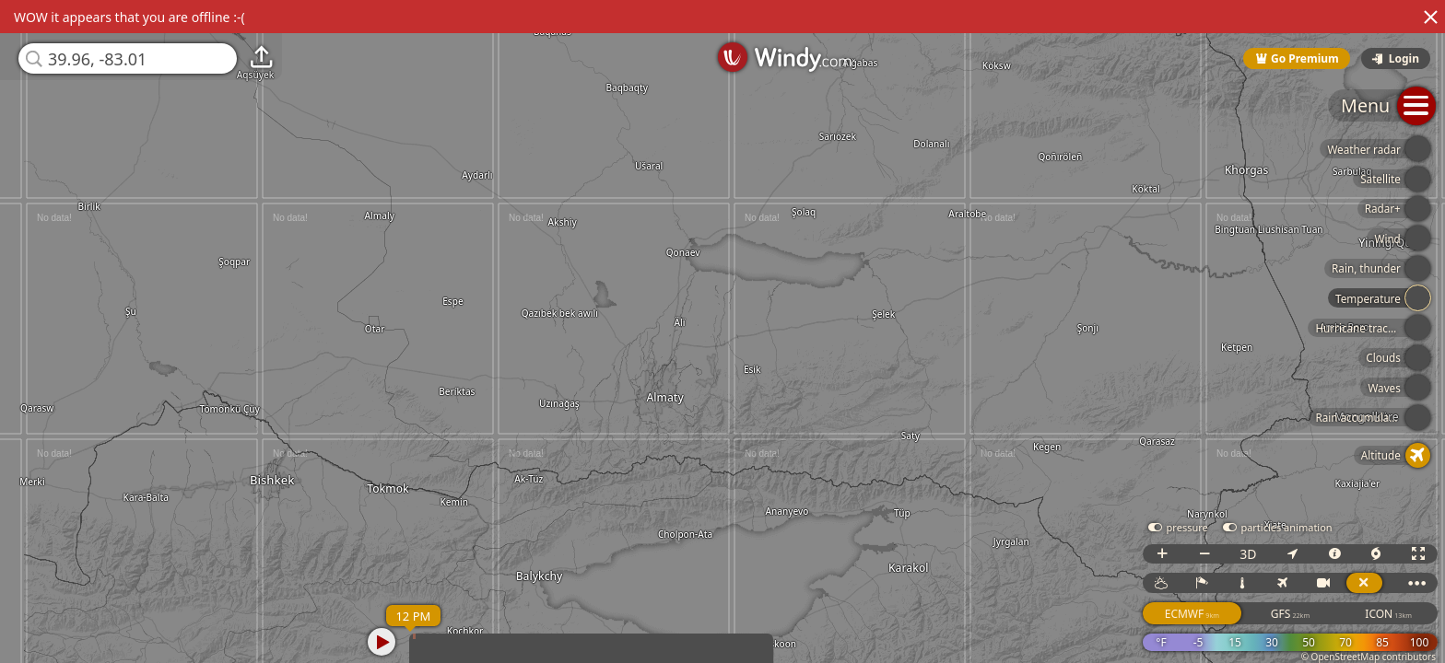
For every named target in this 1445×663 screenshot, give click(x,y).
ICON (1388, 614)
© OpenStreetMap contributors (1368, 656)
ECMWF (1192, 614)
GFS (1290, 614)
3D (1247, 554)
